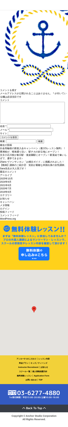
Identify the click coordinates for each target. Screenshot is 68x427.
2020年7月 (5, 192)
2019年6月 (5, 196)
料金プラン (23, 367)
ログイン (5, 212)
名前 (3, 130)
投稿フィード (7, 216)
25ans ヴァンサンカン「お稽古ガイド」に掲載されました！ (32, 166)
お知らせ (5, 202)
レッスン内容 (44, 363)
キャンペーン (7, 206)
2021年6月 (5, 189)
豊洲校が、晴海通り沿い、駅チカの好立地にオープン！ (30, 155)
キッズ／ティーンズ (38, 367)
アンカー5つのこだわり (26, 363)
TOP (40, 384)
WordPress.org (8, 222)
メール (4, 134)
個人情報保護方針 (39, 376)
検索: (2, 145)
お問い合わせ (31, 384)
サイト (3, 137)
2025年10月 (6, 182)
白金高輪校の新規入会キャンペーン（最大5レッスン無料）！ (33, 152)
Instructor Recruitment (28, 371)
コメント (5, 100)
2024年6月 (5, 186)
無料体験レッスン (24, 380)
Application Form (41, 380)
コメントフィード (9, 219)
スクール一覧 (24, 376)
